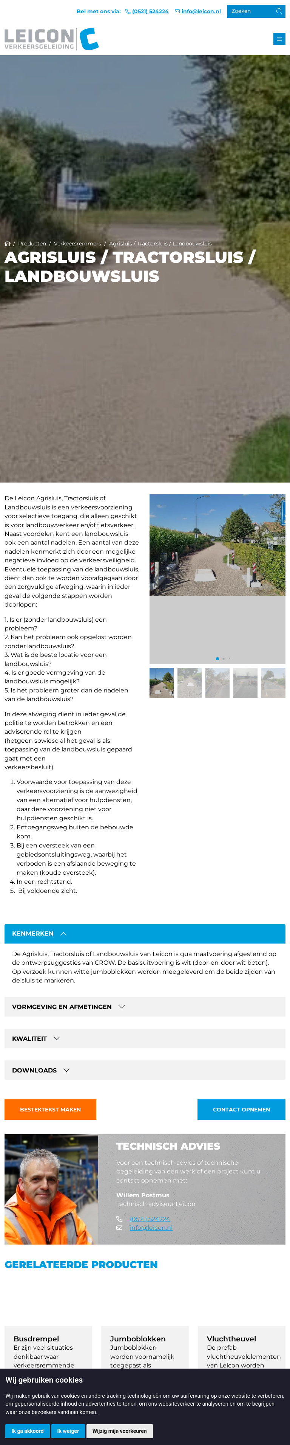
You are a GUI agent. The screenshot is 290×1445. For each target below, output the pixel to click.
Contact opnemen (241, 1110)
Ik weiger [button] (68, 1431)
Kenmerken (33, 933)
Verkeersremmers (77, 244)
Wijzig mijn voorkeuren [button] (120, 1431)
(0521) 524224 (150, 11)
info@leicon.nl (201, 11)
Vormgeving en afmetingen (62, 1006)
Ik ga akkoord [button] (27, 1431)
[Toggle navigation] (279, 39)
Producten (32, 244)
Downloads (34, 1070)
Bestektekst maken (50, 1110)
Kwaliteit (29, 1038)
